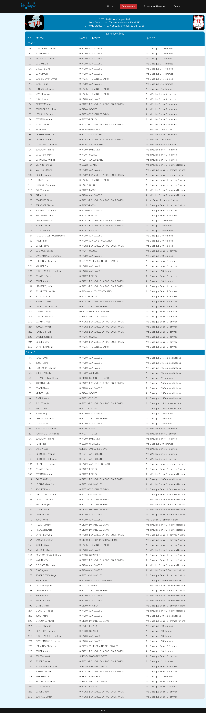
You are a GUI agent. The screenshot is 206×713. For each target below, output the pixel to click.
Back (103, 711)
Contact (178, 6)
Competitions (128, 6)
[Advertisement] (11, 56)
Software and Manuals (154, 6)
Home (110, 6)
